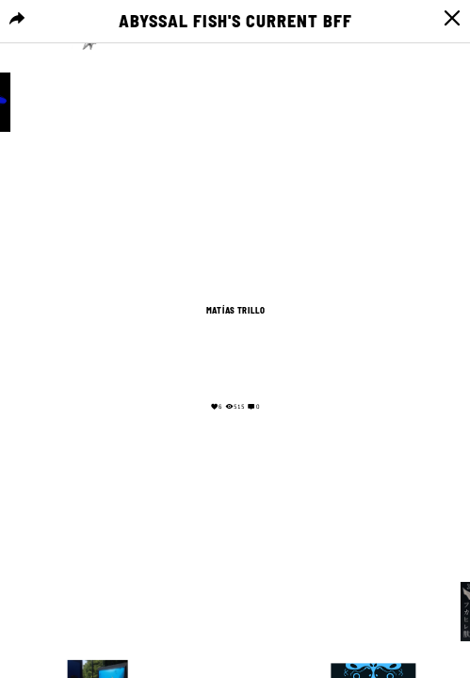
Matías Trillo (235, 310)
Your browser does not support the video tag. (235, 355)
